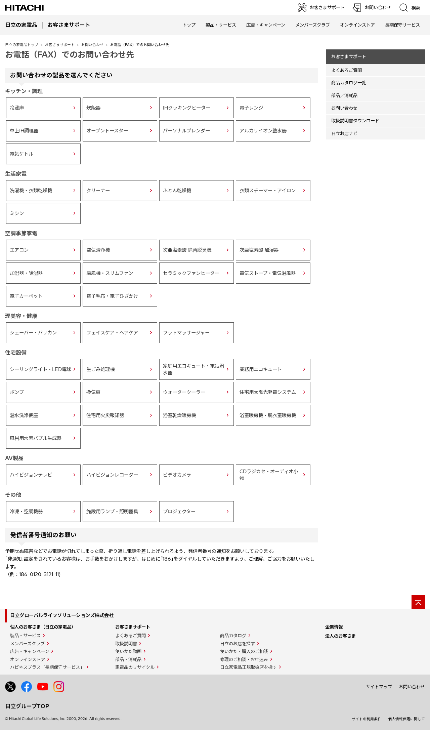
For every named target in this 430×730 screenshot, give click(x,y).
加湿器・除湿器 (26, 273)
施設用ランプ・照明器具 (112, 512)
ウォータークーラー (184, 392)
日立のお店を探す (237, 643)
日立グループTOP (27, 706)
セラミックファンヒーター (191, 273)
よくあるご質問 (346, 70)
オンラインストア (357, 25)
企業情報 (334, 627)
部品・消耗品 (128, 659)
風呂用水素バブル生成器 (35, 438)
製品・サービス (25, 635)
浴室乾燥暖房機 (179, 415)
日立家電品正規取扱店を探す (248, 667)
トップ (189, 25)
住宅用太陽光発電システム (268, 392)
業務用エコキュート (261, 369)
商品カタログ (233, 635)
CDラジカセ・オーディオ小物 (269, 475)
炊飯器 (93, 108)
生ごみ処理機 (100, 369)
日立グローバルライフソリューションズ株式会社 (62, 615)
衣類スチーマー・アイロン (268, 191)
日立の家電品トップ (21, 44)
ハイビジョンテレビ (31, 475)
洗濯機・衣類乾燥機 (31, 191)
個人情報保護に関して (406, 719)
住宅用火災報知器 (105, 415)
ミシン (17, 213)
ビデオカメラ (177, 475)
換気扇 (93, 392)
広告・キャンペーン (29, 651)
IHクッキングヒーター (186, 108)
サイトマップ (379, 686)
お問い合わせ (92, 44)
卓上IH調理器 (24, 131)
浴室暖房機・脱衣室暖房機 (268, 415)
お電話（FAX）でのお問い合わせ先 (69, 54)
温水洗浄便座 (24, 415)
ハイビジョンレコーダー (112, 475)
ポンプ (17, 392)
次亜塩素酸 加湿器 (259, 250)
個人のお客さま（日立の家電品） (43, 627)
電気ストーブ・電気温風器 (268, 273)
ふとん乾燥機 (177, 191)
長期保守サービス (402, 25)
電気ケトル (21, 154)
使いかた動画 (128, 651)
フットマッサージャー (186, 333)
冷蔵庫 (17, 108)
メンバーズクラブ (312, 25)
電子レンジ (251, 108)
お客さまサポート (60, 44)
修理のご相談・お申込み (244, 659)
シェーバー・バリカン (33, 333)
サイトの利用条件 (366, 719)
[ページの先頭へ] (418, 602)
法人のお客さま (340, 636)
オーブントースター (107, 131)
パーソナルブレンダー (186, 131)
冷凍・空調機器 (26, 512)
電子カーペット (26, 296)
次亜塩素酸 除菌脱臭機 (187, 250)
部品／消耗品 (344, 95)
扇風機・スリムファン (109, 273)
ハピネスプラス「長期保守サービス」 (47, 667)
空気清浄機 (98, 250)
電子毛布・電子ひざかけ (112, 296)
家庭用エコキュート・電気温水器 (193, 369)
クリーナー (98, 191)
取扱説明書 (126, 643)
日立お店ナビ (344, 133)
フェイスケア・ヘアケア (112, 333)
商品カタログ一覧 (348, 82)
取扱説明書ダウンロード (355, 120)
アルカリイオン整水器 (263, 131)
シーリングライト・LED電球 (40, 369)
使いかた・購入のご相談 (244, 651)
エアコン (19, 250)
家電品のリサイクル (135, 667)
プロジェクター (179, 512)
